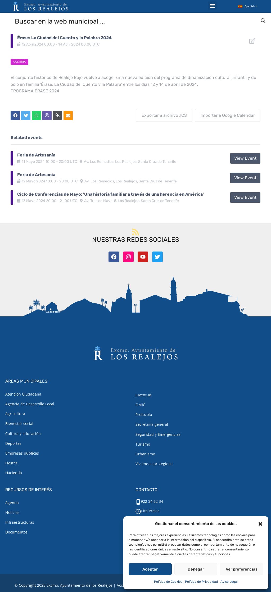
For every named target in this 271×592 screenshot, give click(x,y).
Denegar (196, 569)
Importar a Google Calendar (228, 115)
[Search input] (136, 21)
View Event (245, 158)
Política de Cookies (168, 582)
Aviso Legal (229, 582)
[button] (260, 524)
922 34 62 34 (152, 501)
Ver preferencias (242, 569)
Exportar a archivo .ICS (164, 115)
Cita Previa (150, 510)
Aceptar (150, 569)
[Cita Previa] (138, 511)
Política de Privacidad (201, 582)
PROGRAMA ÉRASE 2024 (35, 90)
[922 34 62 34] (138, 502)
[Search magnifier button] (263, 21)
